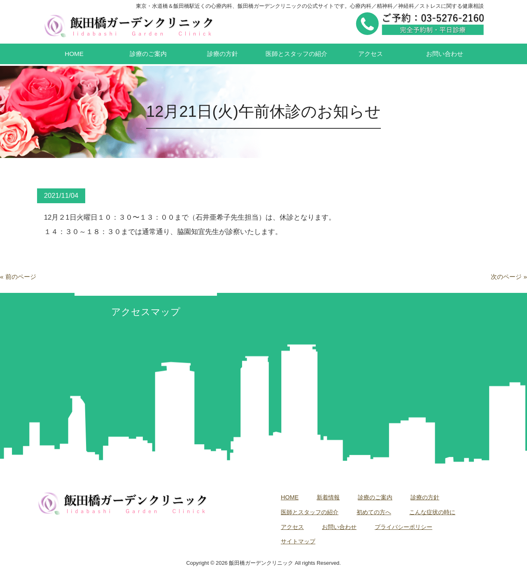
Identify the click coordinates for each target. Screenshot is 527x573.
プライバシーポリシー (403, 527)
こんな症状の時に (432, 512)
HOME (289, 497)
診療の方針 (424, 497)
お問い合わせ (339, 527)
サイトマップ (298, 541)
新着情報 (328, 497)
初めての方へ (374, 512)
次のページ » (509, 276)
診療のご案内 (375, 497)
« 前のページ (18, 276)
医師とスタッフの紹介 (309, 512)
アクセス (292, 527)
